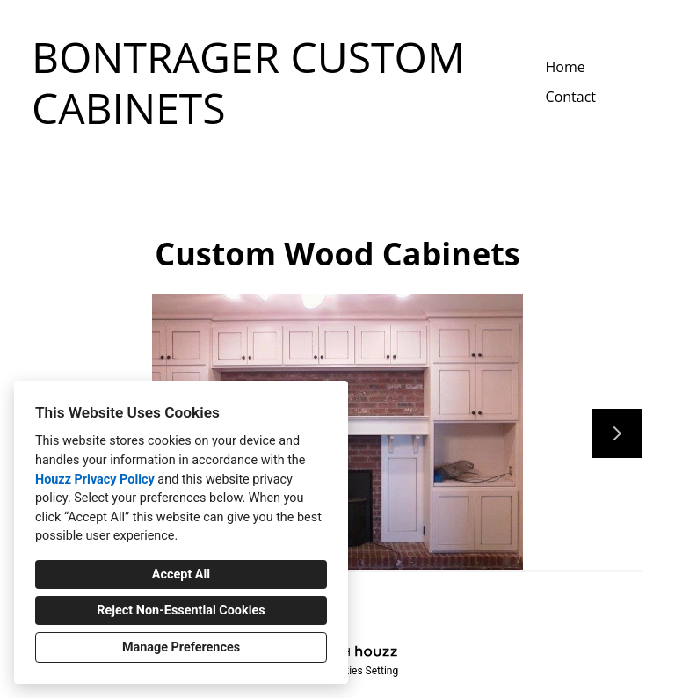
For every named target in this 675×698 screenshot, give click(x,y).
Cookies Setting (362, 671)
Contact (571, 96)
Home (565, 66)
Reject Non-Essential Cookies (181, 610)
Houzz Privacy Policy (95, 479)
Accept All (181, 574)
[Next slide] (617, 433)
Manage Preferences (181, 647)
